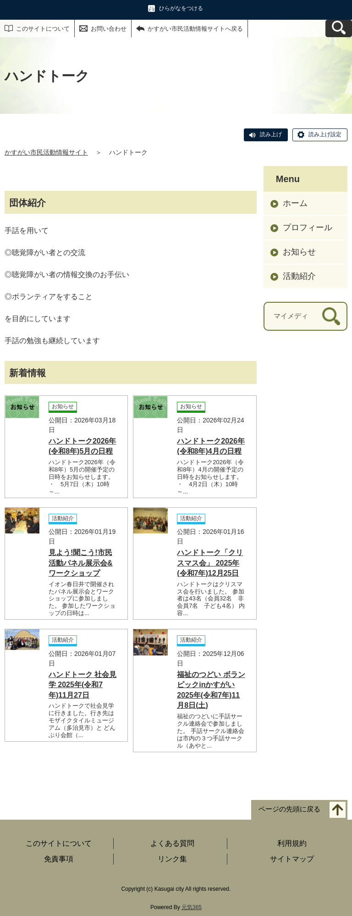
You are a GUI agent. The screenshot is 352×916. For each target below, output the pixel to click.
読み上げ (271, 134)
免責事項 (58, 859)
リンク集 (172, 859)
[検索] (331, 316)
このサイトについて (43, 28)
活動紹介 (299, 276)
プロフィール (307, 227)
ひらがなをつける (181, 8)
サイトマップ (292, 859)
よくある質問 (172, 843)
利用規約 (292, 843)
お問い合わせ (108, 28)
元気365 (192, 907)
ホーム (295, 203)
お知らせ (299, 251)
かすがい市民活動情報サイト (46, 152)
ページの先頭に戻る (289, 809)
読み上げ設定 (324, 134)
